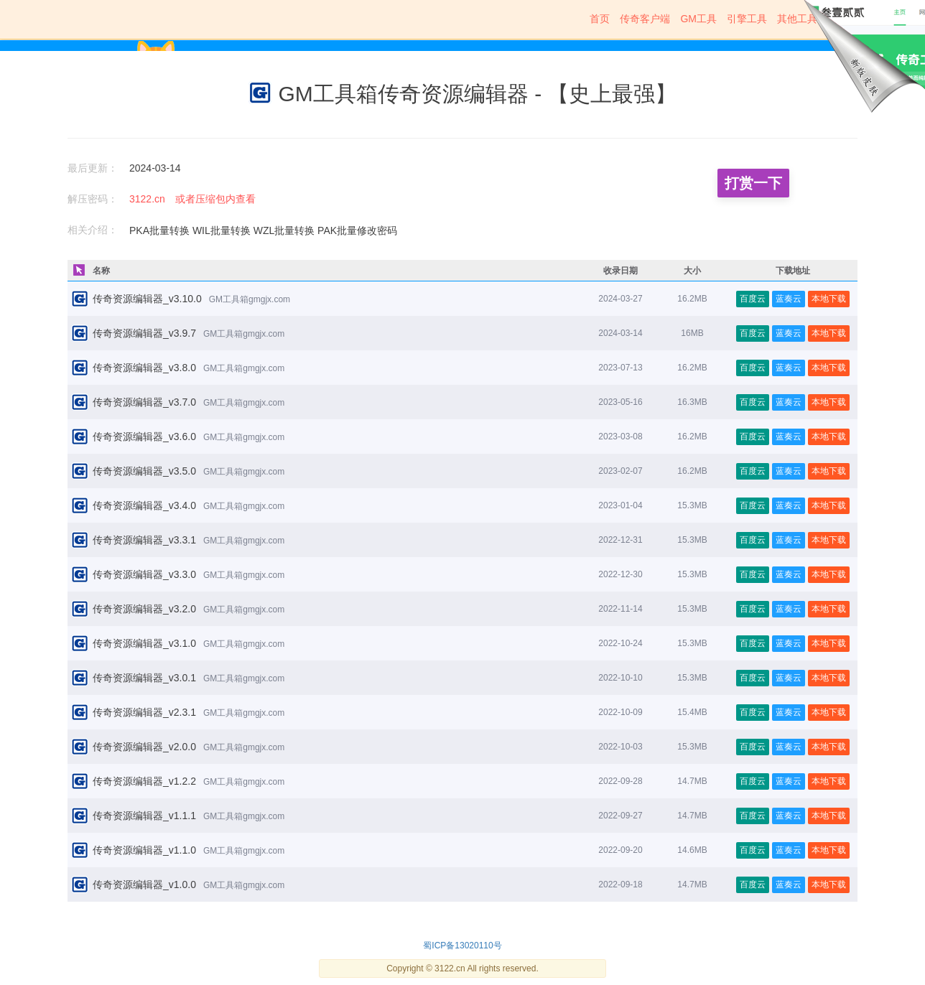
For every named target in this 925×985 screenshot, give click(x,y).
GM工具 (698, 18)
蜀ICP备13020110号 (462, 945)
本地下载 (829, 299)
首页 (600, 18)
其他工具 (797, 18)
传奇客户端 (645, 18)
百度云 (753, 299)
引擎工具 (747, 18)
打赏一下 (753, 183)
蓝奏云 (788, 299)
